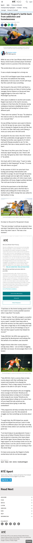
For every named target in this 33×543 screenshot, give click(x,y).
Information (5, 516)
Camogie (3, 10)
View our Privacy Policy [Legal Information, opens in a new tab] (23, 266)
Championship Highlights (8, 7)
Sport (2, 462)
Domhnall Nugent (23, 462)
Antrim (15, 462)
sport (2, 5)
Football (19, 7)
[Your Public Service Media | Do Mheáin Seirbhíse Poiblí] (3, 532)
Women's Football (12, 10)
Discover (3, 497)
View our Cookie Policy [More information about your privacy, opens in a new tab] (11, 266)
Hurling (25, 7)
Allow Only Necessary (16, 293)
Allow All (16, 298)
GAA (8, 5)
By (11, 52)
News (6, 462)
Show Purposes (16, 302)
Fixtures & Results (17, 5)
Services (3, 508)
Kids (2, 511)
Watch (3, 502)
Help (2, 513)
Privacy (28, 541)
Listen (3, 505)
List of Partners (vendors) (9, 289)
